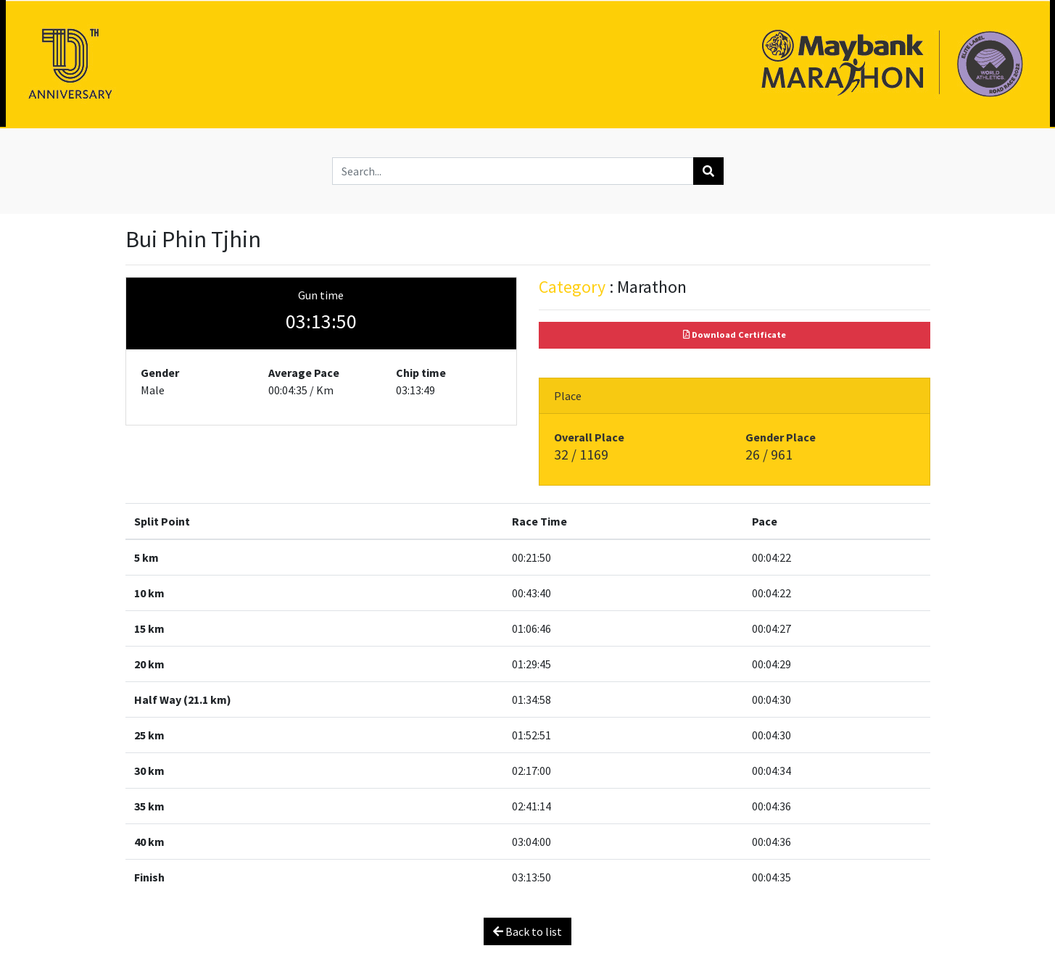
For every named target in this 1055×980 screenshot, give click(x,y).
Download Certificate (734, 334)
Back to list (527, 931)
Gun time (321, 295)
